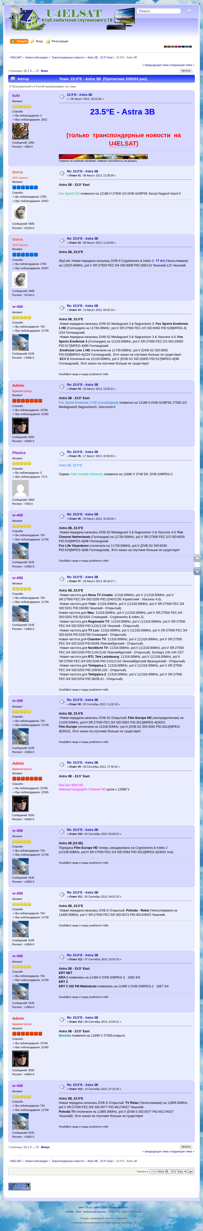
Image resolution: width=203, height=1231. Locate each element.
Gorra (17, 172)
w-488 (17, 306)
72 (37, 70)
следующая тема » (182, 64)
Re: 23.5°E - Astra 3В (82, 171)
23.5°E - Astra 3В (79, 95)
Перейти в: (143, 1171)
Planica (18, 452)
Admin (18, 385)
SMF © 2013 (101, 1207)
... (34, 70)
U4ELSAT (123, 143)
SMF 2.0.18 (85, 1207)
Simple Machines (118, 1207)
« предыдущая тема (155, 64)
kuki (16, 95)
